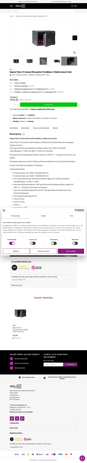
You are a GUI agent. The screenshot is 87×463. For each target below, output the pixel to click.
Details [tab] (43, 216)
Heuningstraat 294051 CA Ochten (15, 399)
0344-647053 (14, 394)
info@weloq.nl (14, 396)
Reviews (55, 128)
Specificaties (25, 128)
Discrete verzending (24, 86)
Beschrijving (14, 128)
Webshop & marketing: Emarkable (47, 460)
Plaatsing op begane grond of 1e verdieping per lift (34, 90)
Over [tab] (71, 216)
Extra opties (14, 80)
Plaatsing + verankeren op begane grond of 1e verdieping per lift (38, 93)
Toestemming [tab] (15, 216)
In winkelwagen (49, 105)
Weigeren (16, 251)
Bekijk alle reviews (17, 286)
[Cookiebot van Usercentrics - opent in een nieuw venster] (76, 210)
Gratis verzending (20, 83)
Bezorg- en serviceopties (41, 128)
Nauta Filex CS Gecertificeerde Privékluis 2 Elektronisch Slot (31, 16)
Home (11, 16)
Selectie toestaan (43, 251)
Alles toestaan (71, 251)
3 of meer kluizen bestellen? (32, 109)
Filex (11, 70)
